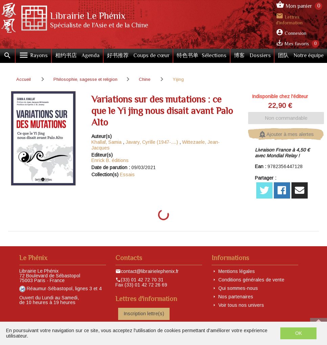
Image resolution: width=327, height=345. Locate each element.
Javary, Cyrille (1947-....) (152, 142)
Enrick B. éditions (110, 160)
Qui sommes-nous (238, 288)
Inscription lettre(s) (144, 313)
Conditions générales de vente (251, 279)
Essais (127, 174)
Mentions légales (236, 271)
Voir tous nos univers (241, 305)
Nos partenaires (235, 296)
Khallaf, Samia (106, 142)
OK (298, 333)
